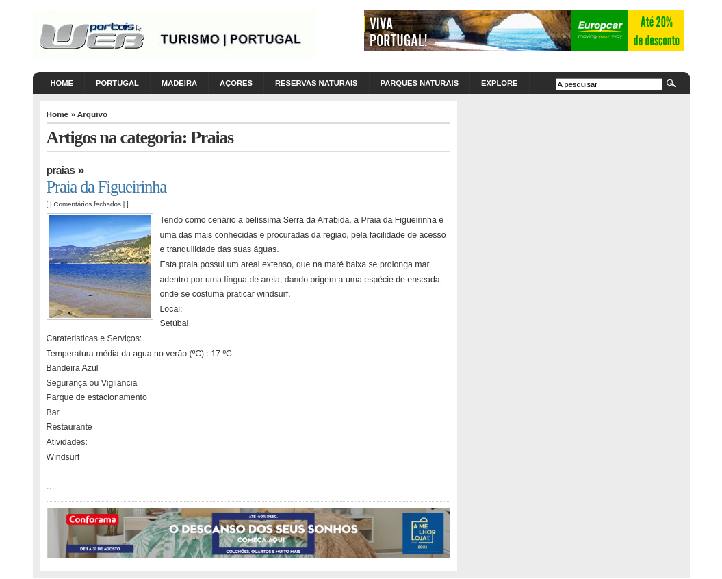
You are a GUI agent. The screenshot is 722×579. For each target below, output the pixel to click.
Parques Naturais (420, 83)
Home (62, 83)
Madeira (179, 83)
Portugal (117, 83)
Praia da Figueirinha (107, 186)
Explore (499, 83)
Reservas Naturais (316, 83)
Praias (61, 170)
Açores (236, 83)
